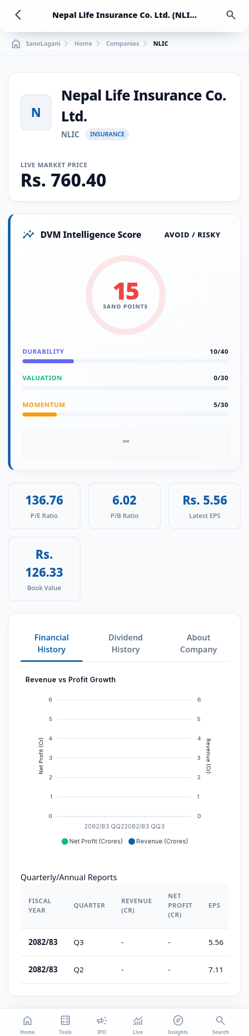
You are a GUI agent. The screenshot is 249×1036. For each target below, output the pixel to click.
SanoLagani (35, 44)
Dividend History (125, 643)
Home (83, 44)
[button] (92, 841)
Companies (122, 44)
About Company (198, 643)
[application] (124, 761)
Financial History (51, 643)
